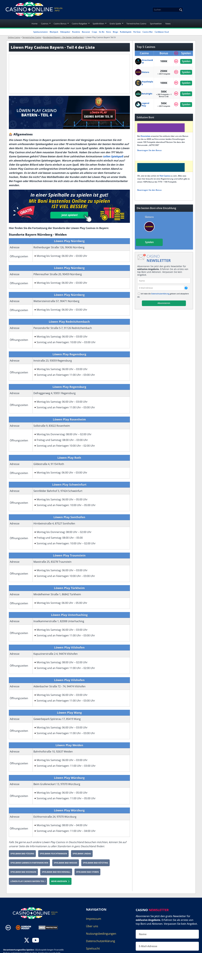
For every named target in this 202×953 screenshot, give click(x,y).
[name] (163, 280)
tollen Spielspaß (113, 156)
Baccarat (86, 32)
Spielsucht (93, 948)
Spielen (186, 61)
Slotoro (149, 217)
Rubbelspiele (125, 32)
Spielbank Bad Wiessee (65, 862)
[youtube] (35, 940)
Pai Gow (137, 32)
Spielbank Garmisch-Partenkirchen (29, 862)
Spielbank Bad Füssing (22, 853)
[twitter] (26, 940)
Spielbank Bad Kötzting (95, 862)
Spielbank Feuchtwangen (53, 853)
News (168, 23)
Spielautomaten (40, 32)
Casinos (44, 23)
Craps (94, 32)
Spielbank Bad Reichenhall (56, 872)
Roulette (76, 32)
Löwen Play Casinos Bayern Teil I (27, 881)
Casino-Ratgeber (79, 23)
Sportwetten (156, 23)
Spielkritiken (98, 23)
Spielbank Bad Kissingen (23, 872)
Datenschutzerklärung (160, 293)
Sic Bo (101, 32)
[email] (160, 288)
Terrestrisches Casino (136, 23)
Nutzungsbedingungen (101, 933)
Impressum (93, 919)
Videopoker (65, 32)
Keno (108, 32)
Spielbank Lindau (82, 853)
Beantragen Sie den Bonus (149, 150)
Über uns (92, 926)
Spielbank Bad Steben (87, 872)
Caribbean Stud (162, 32)
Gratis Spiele (115, 23)
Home (34, 23)
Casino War (148, 32)
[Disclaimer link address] (26, 927)
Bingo (115, 32)
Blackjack (54, 32)
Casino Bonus (60, 23)
